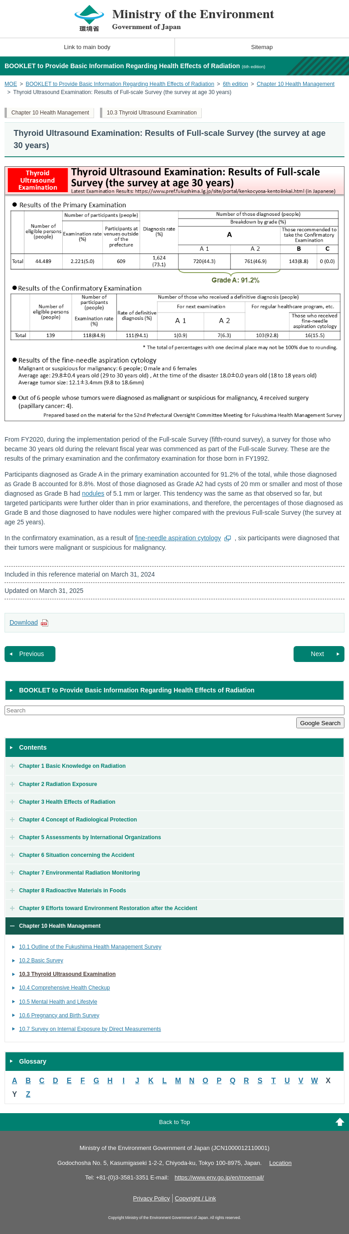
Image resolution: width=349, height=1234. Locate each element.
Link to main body (87, 47)
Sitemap (262, 47)
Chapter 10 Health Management (295, 84)
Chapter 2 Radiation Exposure (58, 784)
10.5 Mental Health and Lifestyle (58, 1002)
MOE (11, 84)
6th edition (235, 84)
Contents (33, 747)
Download (24, 622)
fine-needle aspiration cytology (178, 538)
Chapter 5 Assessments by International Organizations (90, 837)
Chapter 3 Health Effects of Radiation (67, 802)
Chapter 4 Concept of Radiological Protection (78, 819)
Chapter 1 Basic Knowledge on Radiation (72, 766)
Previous (31, 653)
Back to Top (174, 1122)
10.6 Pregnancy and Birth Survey (59, 1015)
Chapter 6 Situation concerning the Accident (77, 855)
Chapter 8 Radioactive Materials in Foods (72, 890)
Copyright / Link (195, 1198)
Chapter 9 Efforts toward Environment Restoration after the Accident (108, 908)
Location (280, 1162)
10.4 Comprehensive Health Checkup (64, 988)
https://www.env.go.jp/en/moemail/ (219, 1177)
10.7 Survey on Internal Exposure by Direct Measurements (90, 1029)
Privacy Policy (151, 1198)
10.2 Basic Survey (41, 960)
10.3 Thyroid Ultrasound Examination (152, 112)
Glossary (32, 1061)
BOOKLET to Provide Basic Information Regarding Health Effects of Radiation (119, 84)
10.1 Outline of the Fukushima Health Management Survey (90, 947)
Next (317, 653)
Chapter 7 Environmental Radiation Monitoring (79, 873)
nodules (93, 493)
